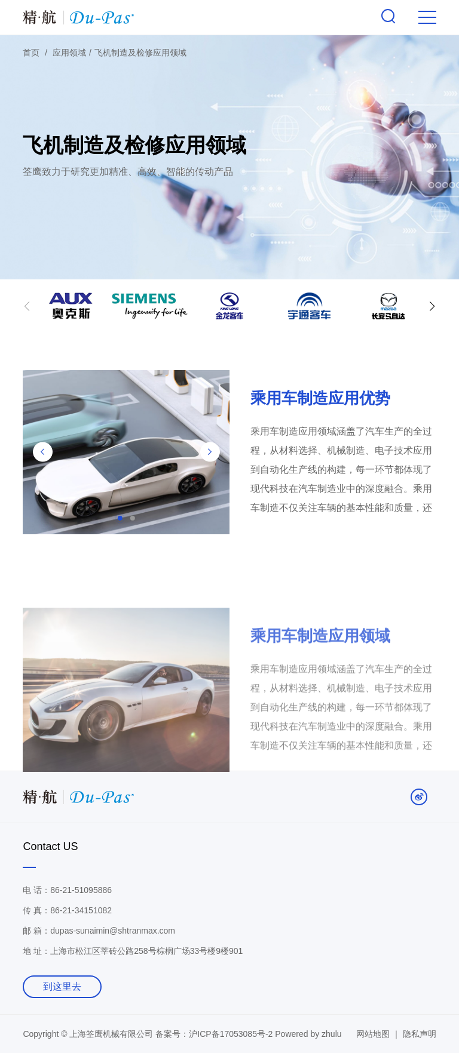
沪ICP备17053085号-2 (232, 1034)
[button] (432, 308)
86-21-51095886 (81, 890)
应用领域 (69, 52)
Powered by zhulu (308, 1034)
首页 (31, 52)
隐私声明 (419, 1034)
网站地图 (373, 1034)
